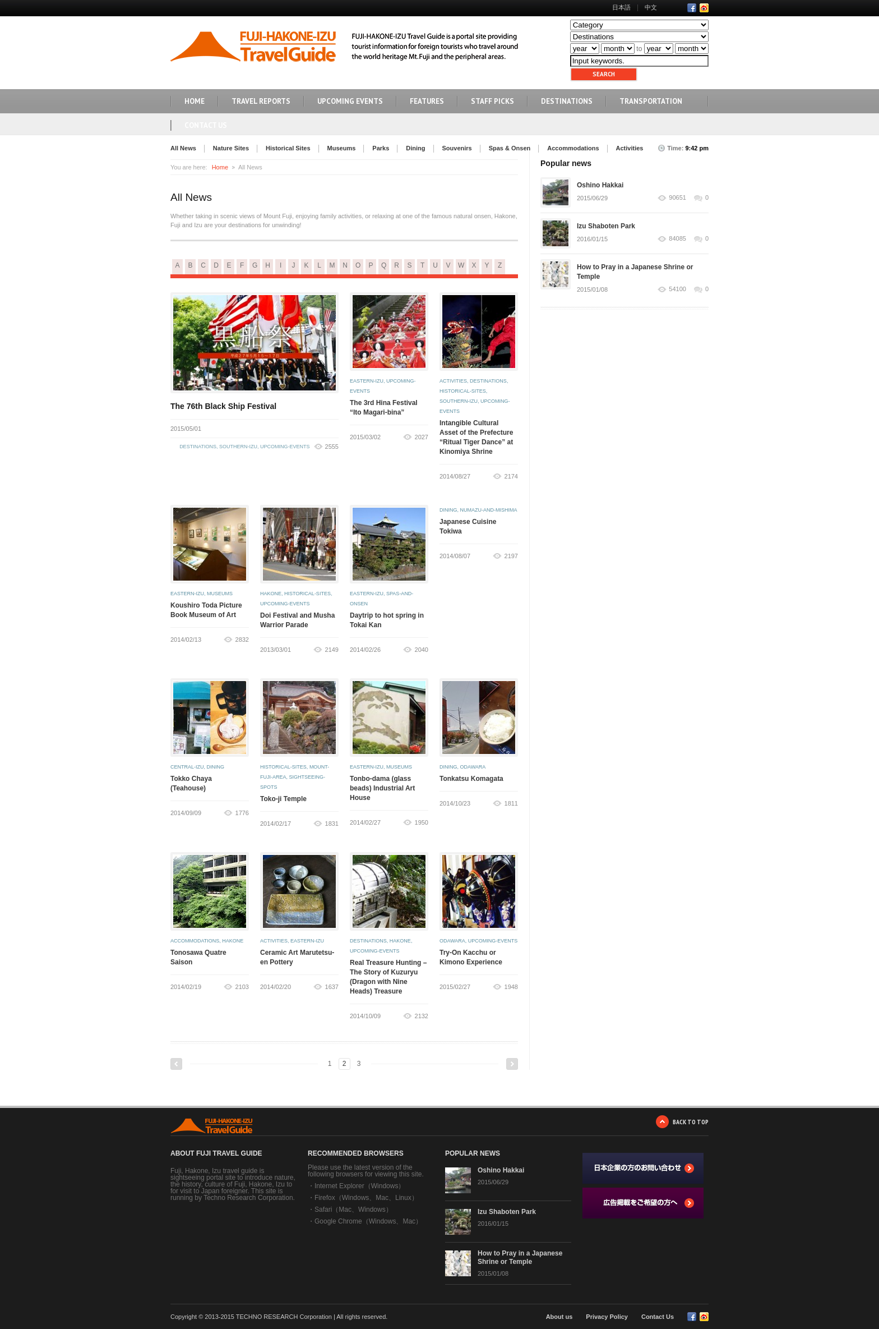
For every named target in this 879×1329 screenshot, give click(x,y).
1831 (332, 823)
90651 (677, 198)
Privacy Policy (607, 1316)
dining (448, 510)
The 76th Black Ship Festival (223, 406)
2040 (421, 649)
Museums (341, 148)
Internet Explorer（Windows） (359, 1186)
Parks (380, 148)
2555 (332, 446)
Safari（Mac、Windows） (353, 1209)
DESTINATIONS (567, 101)
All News (183, 148)
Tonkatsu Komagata (471, 779)
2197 (511, 556)
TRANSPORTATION (650, 101)
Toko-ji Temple (283, 799)
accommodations (194, 941)
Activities (630, 148)
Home (220, 167)
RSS (704, 7)
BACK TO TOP (691, 1122)
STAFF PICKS (492, 101)
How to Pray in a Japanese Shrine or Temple (520, 1257)
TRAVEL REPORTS (261, 101)
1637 (332, 986)
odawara (473, 767)
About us (559, 1316)
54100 (677, 289)
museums (220, 593)
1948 (511, 986)
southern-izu (238, 446)
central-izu (187, 767)
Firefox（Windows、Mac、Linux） (366, 1198)
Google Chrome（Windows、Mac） (368, 1221)
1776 (242, 813)
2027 (421, 437)
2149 (332, 649)
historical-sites (463, 391)
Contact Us (205, 125)
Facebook (691, 7)
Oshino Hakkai (600, 185)
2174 (511, 476)
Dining (415, 148)
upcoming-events (285, 446)
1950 (421, 822)
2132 (421, 1016)
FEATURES (427, 101)
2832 (242, 639)
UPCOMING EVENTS (350, 101)
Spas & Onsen (510, 148)
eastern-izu (366, 381)
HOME (194, 101)
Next (512, 1064)
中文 (651, 7)
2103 (242, 986)
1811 (511, 803)
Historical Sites (288, 148)
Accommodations (573, 148)
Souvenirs (457, 148)
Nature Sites (231, 148)
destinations (197, 446)
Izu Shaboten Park (606, 226)
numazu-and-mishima (488, 510)
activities (453, 381)
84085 (677, 239)
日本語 (621, 7)
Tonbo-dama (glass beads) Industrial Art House (382, 788)
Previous (176, 1064)
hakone (270, 593)
